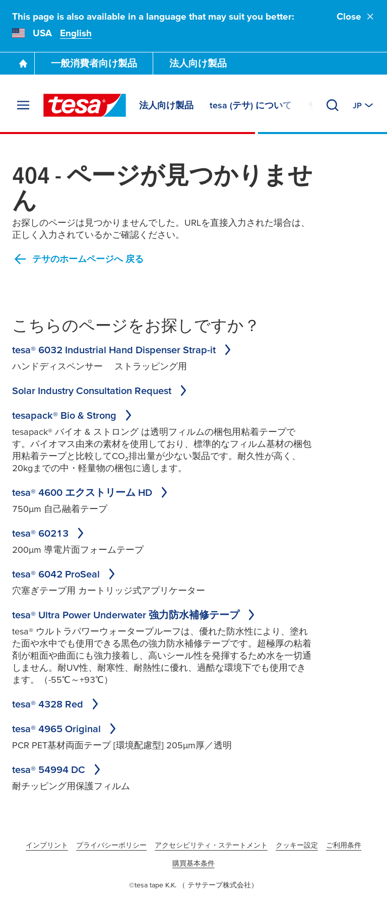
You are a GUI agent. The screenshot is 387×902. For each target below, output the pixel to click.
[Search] (333, 105)
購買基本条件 (193, 863)
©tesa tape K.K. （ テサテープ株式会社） (193, 885)
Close (356, 16)
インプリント (47, 845)
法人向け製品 (198, 63)
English (76, 33)
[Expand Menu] (23, 105)
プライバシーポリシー (111, 845)
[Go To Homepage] (23, 63)
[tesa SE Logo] (84, 105)
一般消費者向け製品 (94, 63)
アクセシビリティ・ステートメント (211, 845)
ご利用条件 (343, 845)
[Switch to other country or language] (364, 105)
